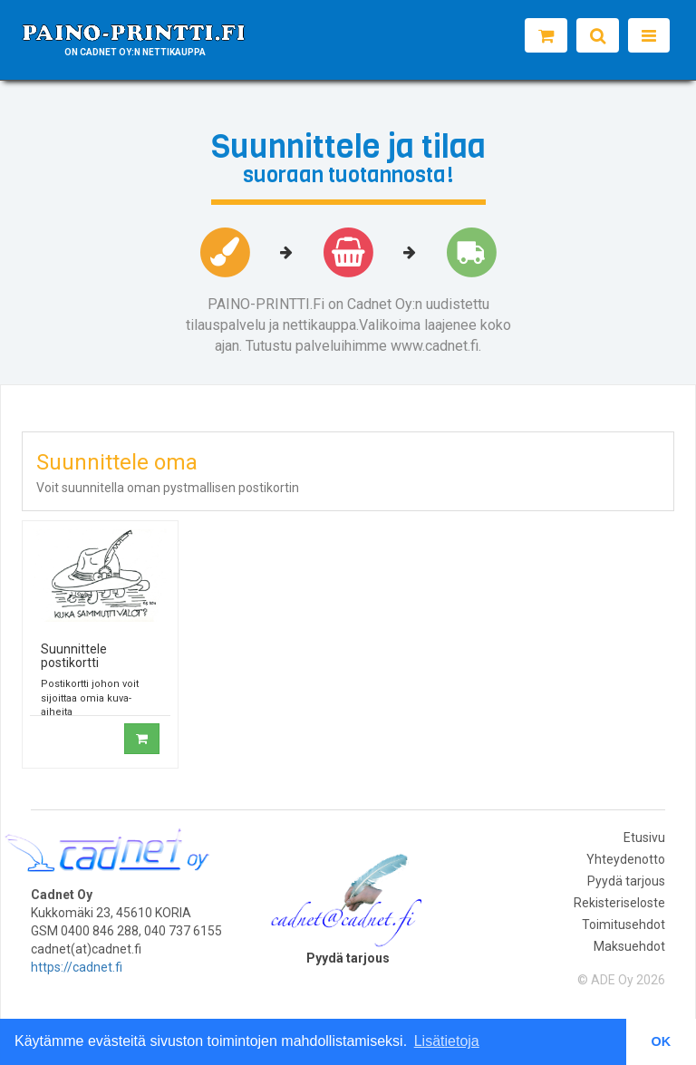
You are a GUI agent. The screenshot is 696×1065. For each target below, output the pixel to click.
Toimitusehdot (623, 924)
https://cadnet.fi (76, 967)
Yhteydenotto (625, 859)
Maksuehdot (629, 946)
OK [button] (662, 1041)
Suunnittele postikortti (74, 656)
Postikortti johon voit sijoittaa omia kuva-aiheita (90, 698)
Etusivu (644, 837)
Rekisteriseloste (619, 903)
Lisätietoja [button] (446, 1041)
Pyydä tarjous (626, 881)
